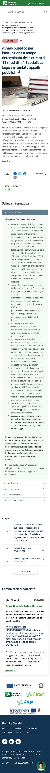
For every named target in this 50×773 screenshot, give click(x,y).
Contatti (18, 732)
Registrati (43, 3)
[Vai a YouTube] (18, 741)
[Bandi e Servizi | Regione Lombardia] (10, 3)
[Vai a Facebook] (4, 741)
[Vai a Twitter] (11, 741)
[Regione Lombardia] (15, 12)
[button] (45, 11)
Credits (28, 732)
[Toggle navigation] (4, 12)
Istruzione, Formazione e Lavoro (23, 22)
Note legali (7, 732)
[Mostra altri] (25, 571)
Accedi (34, 3)
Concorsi (5, 22)
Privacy (5, 728)
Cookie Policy (31, 728)
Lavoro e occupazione (10, 25)
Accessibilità (17, 728)
